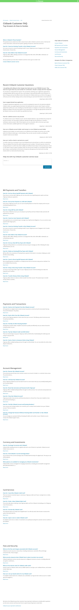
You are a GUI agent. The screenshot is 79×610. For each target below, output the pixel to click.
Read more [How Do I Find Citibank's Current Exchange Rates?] (5, 459)
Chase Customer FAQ (60, 65)
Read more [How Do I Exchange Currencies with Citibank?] (5, 451)
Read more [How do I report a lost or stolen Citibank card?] (5, 523)
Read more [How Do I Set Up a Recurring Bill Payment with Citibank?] (5, 199)
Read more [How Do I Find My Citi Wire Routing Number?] (5, 329)
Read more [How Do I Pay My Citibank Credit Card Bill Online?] (5, 337)
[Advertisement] (27, 73)
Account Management (60, 49)
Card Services (58, 54)
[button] (78, 1)
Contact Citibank (58, 43)
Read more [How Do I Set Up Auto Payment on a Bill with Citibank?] (5, 207)
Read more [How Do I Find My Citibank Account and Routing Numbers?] (5, 410)
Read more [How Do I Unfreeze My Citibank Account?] (5, 385)
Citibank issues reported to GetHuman (12, 605)
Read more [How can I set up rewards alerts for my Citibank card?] (5, 579)
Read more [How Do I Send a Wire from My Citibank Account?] (5, 321)
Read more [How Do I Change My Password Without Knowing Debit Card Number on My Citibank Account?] (5, 419)
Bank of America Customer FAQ (62, 63)
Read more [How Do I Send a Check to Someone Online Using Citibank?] (5, 345)
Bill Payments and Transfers (61, 45)
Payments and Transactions (61, 47)
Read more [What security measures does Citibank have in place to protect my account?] (5, 563)
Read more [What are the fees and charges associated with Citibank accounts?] (5, 554)
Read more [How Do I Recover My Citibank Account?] (5, 377)
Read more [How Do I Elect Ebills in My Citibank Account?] (5, 240)
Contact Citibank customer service (11, 61)
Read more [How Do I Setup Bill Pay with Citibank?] (5, 215)
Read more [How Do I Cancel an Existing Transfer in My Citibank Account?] (5, 232)
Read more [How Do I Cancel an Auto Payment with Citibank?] (5, 223)
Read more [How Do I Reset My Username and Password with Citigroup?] (5, 393)
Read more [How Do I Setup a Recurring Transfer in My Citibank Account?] (5, 273)
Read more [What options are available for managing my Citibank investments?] (5, 467)
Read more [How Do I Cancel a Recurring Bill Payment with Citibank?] (5, 265)
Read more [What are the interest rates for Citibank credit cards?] (5, 571)
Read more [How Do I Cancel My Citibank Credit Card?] (5, 498)
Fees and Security (59, 56)
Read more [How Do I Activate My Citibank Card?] (5, 515)
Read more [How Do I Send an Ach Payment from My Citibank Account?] (5, 312)
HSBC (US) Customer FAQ (60, 67)
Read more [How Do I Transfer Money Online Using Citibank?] (5, 281)
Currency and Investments (61, 52)
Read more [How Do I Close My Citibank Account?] (5, 401)
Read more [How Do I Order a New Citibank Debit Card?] (5, 507)
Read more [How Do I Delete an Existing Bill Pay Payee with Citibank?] (5, 256)
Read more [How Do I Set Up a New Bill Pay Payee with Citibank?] (5, 248)
